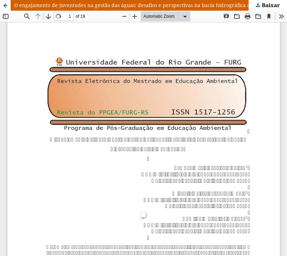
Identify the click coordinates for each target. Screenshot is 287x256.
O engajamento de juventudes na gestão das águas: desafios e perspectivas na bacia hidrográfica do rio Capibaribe (150, 5)
